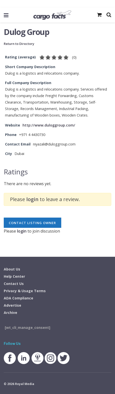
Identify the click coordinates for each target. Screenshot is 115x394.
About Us (12, 269)
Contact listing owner (32, 223)
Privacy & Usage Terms (25, 290)
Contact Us (14, 283)
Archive (10, 312)
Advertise (12, 305)
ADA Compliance (18, 298)
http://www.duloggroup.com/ (48, 125)
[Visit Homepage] (52, 15)
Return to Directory (19, 43)
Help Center (14, 276)
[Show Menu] (6, 14)
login (32, 199)
